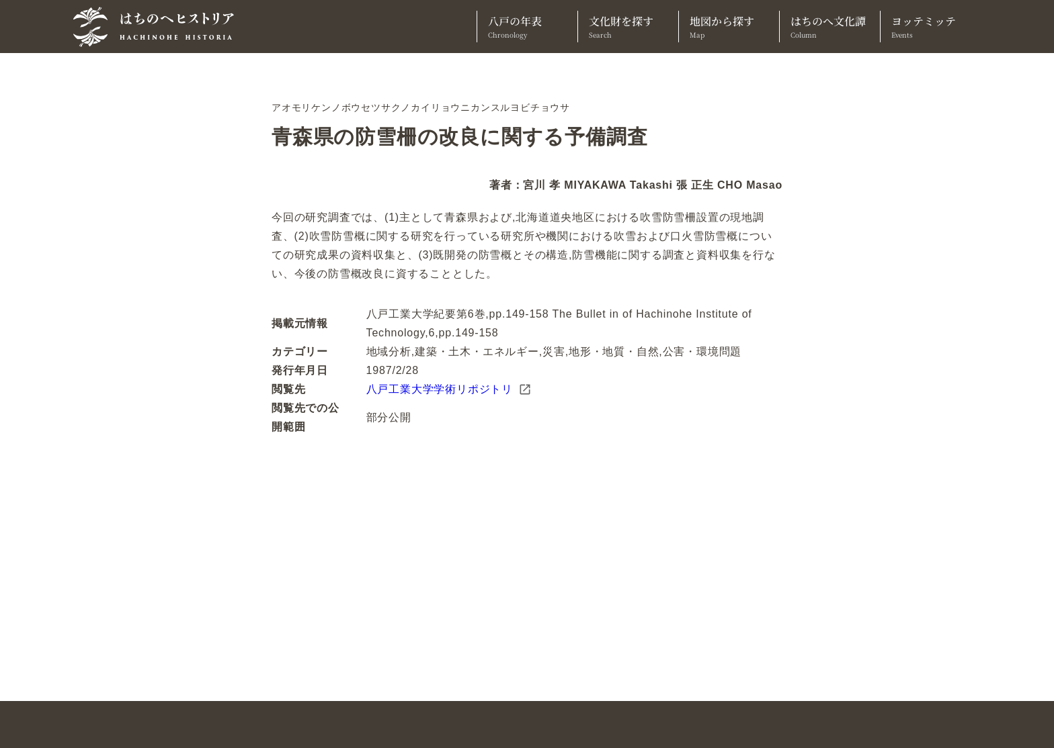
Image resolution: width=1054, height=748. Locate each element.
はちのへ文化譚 (829, 26)
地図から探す (729, 26)
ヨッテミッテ (930, 26)
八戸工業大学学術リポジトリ (449, 389)
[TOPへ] (158, 27)
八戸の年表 (527, 26)
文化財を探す (628, 26)
